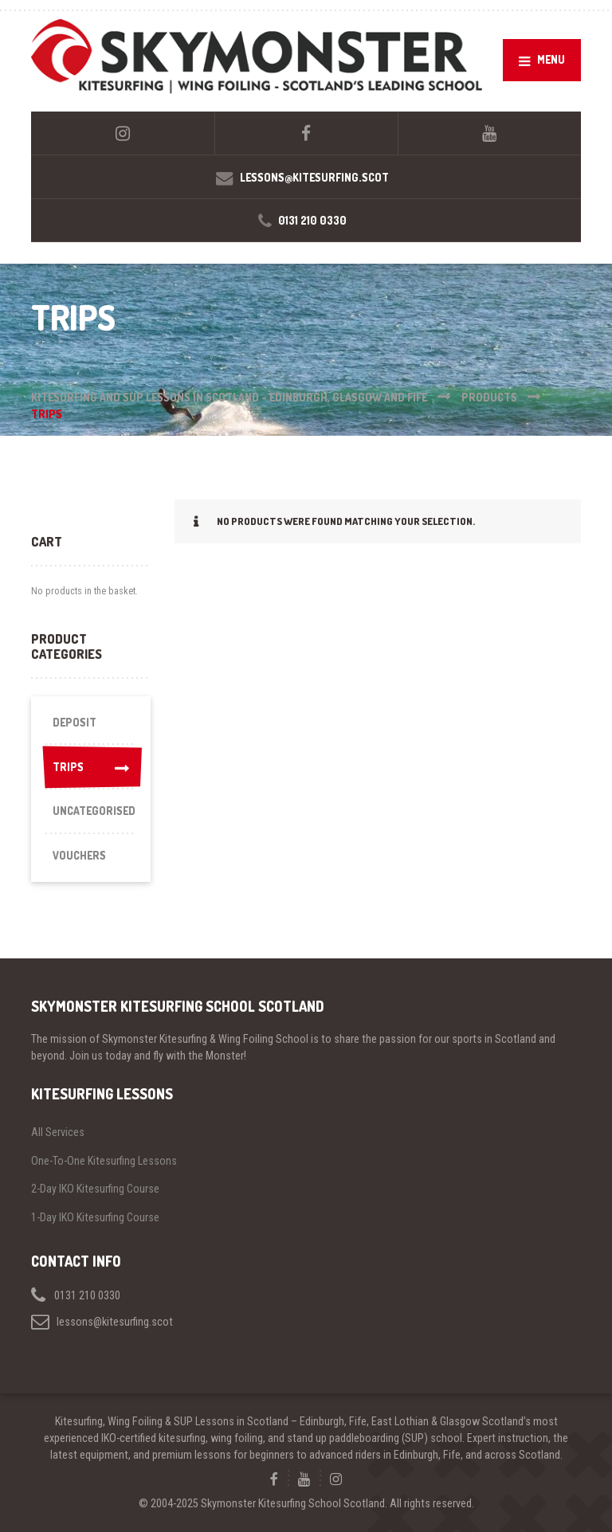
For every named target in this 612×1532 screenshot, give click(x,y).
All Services (57, 1132)
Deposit (74, 722)
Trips (90, 767)
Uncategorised (94, 810)
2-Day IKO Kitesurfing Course (95, 1188)
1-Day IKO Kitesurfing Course (95, 1217)
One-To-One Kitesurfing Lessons (104, 1160)
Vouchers (79, 855)
